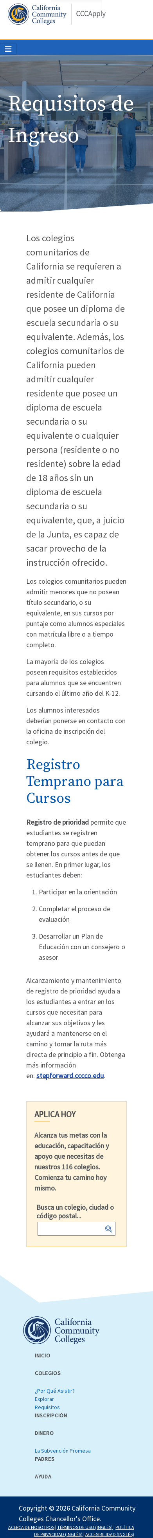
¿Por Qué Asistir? (55, 1390)
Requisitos (47, 1407)
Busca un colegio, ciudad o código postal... (75, 1211)
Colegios (48, 1373)
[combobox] (76, 1229)
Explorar (44, 1398)
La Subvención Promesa (63, 1450)
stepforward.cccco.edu (70, 1075)
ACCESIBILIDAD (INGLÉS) (109, 1534)
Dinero (44, 1433)
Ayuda (43, 1476)
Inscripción (51, 1415)
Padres (44, 1458)
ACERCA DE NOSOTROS (31, 1527)
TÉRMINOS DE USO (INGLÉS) (85, 1527)
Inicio (42, 1355)
